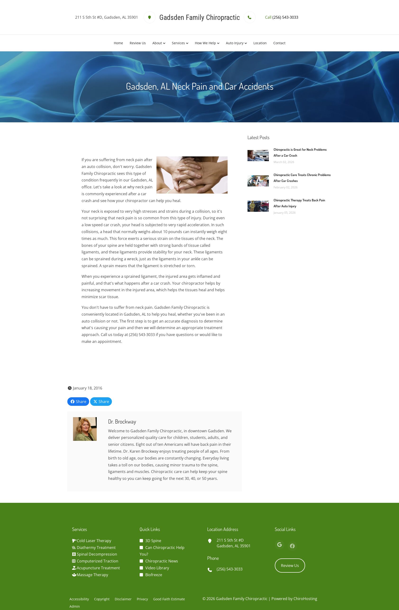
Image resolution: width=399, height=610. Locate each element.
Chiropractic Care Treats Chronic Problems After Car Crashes (302, 178)
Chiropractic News (161, 561)
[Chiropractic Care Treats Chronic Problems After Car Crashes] (258, 180)
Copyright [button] (102, 599)
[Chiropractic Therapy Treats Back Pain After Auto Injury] (258, 205)
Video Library (157, 567)
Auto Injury (234, 43)
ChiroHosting (305, 598)
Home (118, 43)
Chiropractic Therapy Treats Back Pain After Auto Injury (299, 203)
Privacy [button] (142, 599)
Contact (279, 43)
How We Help (205, 43)
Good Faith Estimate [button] (169, 599)
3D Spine (153, 540)
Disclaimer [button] (123, 599)
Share (78, 401)
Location (260, 43)
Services (178, 43)
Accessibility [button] (79, 599)
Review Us (138, 43)
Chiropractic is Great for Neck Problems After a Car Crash (300, 152)
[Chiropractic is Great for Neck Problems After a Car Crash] (258, 155)
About (157, 43)
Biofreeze (153, 574)
